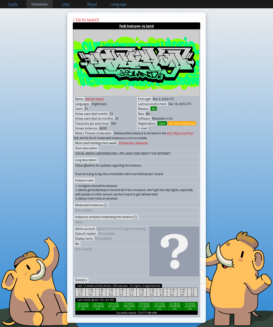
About (92, 4)
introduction (126, 143)
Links (66, 4)
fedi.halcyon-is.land (136, 26)
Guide (13, 4)
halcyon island (94, 99)
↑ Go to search (86, 19)
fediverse (142, 143)
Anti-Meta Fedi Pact (180, 133)
